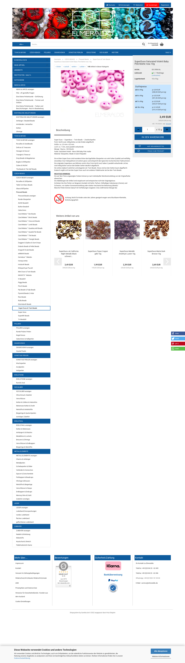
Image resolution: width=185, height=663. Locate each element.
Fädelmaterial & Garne (24, 545)
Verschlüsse (20, 398)
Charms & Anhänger (23, 459)
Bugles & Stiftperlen (23, 162)
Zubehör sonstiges (23, 499)
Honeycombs (23, 261)
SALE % (168, 52)
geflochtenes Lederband (25, 522)
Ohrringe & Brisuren (23, 481)
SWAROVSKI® (59, 52)
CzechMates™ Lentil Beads (27, 225)
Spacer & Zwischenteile (24, 474)
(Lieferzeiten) (156, 75)
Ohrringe (19, 131)
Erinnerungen (124, 5)
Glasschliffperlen (22, 189)
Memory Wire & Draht (23, 495)
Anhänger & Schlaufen (24, 432)
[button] (178, 333)
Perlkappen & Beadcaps (24, 477)
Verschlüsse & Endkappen (25, 443)
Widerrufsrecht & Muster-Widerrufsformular (31, 578)
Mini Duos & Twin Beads (27, 272)
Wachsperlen (21, 363)
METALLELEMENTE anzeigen (26, 456)
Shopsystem (74, 613)
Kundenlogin (151, 5)
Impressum (19, 563)
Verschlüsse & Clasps (24, 488)
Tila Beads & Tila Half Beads (26, 169)
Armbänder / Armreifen (24, 124)
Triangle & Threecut (23, 155)
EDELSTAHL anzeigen (24, 425)
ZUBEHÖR (17, 526)
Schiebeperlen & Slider (24, 466)
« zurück (66, 67)
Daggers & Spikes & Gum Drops (29, 243)
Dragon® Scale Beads (26, 250)
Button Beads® (23, 207)
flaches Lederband (22, 518)
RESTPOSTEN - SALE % (22, 75)
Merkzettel (138, 5)
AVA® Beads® (23, 203)
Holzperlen (20, 370)
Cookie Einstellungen (22, 601)
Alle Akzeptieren (160, 651)
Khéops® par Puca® (25, 268)
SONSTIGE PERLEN (76, 52)
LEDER (16, 503)
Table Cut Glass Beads (24, 185)
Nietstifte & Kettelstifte (24, 409)
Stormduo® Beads (24, 304)
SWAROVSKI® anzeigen (25, 347)
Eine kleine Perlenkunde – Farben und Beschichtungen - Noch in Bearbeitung (29, 107)
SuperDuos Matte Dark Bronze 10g (156, 252)
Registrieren (165, 5)
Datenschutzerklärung (22, 658)
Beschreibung (63, 130)
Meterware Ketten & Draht (25, 406)
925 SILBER (104, 52)
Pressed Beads (21, 192)
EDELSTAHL (18, 421)
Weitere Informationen (161, 656)
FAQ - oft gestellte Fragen (25, 93)
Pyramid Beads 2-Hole (26, 293)
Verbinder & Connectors (24, 470)
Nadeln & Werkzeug (23, 534)
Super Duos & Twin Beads (27, 308)
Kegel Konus (20, 335)
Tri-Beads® (22, 319)
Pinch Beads (22, 286)
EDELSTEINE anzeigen (24, 379)
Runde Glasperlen (24, 199)
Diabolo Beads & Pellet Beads (28, 246)
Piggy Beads (22, 282)
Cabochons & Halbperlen (25, 339)
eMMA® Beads (23, 254)
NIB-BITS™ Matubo (25, 275)
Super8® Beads (23, 316)
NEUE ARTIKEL (19, 65)
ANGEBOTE (18, 70)
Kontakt (18, 568)
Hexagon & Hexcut (22, 151)
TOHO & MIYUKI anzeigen (25, 140)
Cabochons (22, 210)
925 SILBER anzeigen (23, 391)
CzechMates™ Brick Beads (27, 217)
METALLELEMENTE (21, 451)
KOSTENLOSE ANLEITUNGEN (25, 113)
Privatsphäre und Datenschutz (26, 588)
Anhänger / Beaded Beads (25, 121)
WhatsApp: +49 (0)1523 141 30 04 (148, 578)
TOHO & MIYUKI (20, 52)
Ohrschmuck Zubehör (24, 395)
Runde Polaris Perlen (23, 332)
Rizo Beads (22, 297)
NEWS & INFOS (19, 85)
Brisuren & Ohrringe (23, 440)
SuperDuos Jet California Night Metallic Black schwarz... (69, 253)
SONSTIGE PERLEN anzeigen (26, 360)
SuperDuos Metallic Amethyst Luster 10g (127, 252)
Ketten (18, 128)
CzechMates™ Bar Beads (27, 214)
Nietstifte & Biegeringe (24, 484)
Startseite (110, 5)
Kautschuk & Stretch (23, 541)
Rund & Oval (20, 383)
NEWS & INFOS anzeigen (25, 89)
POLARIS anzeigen (23, 328)
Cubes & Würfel (21, 165)
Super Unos (22, 312)
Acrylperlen (20, 367)
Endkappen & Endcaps (24, 492)
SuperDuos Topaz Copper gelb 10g (98, 252)
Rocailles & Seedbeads (24, 144)
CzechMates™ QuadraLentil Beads (30, 228)
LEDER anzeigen (22, 508)
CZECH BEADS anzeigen (25, 178)
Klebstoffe (20, 538)
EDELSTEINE (91, 52)
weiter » (74, 67)
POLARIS (47, 52)
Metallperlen (20, 463)
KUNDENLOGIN (20, 60)
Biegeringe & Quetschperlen (26, 413)
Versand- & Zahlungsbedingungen (27, 573)
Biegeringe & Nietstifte (24, 447)
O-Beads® (22, 279)
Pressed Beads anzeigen (27, 196)
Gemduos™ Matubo (25, 257)
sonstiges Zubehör (23, 417)
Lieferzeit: (138, 73)
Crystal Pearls (21, 351)
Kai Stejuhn (111, 613)
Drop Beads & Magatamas (25, 158)
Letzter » (83, 67)
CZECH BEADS (35, 52)
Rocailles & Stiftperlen (24, 181)
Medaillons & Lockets (24, 436)
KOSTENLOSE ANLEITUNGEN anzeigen (30, 117)
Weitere (115, 52)
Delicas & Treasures (23, 147)
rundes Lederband (22, 515)
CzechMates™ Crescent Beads (29, 221)
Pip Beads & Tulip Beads (26, 290)
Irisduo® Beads (23, 264)
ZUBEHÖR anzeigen (23, 531)
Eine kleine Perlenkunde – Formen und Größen (30, 101)
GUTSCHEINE (19, 80)
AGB (17, 583)
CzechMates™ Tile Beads (27, 235)
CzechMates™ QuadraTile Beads (29, 232)
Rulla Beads (22, 300)
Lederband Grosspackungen (26, 511)
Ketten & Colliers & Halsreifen (26, 402)
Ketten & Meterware (23, 429)
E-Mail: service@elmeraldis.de (147, 583)
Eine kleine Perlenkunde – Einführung (29, 97)
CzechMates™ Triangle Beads (28, 239)
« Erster (58, 67)
